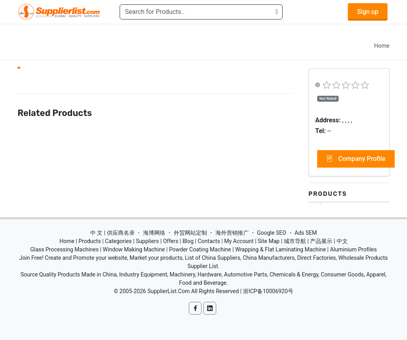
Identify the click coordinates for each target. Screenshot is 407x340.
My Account (239, 241)
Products (327, 193)
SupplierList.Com (168, 291)
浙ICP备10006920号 (268, 291)
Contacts (209, 241)
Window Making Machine (134, 249)
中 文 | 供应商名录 (112, 233)
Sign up (367, 11)
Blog (188, 241)
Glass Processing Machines (64, 249)
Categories (118, 241)
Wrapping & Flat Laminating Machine (280, 249)
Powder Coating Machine (200, 249)
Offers (170, 241)
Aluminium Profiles (353, 249)
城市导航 (295, 241)
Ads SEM (306, 233)
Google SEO (271, 233)
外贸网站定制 (190, 233)
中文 (342, 241)
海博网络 (154, 233)
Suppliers (147, 241)
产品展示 (321, 241)
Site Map (269, 241)
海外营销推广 (232, 233)
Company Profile (356, 159)
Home (382, 45)
